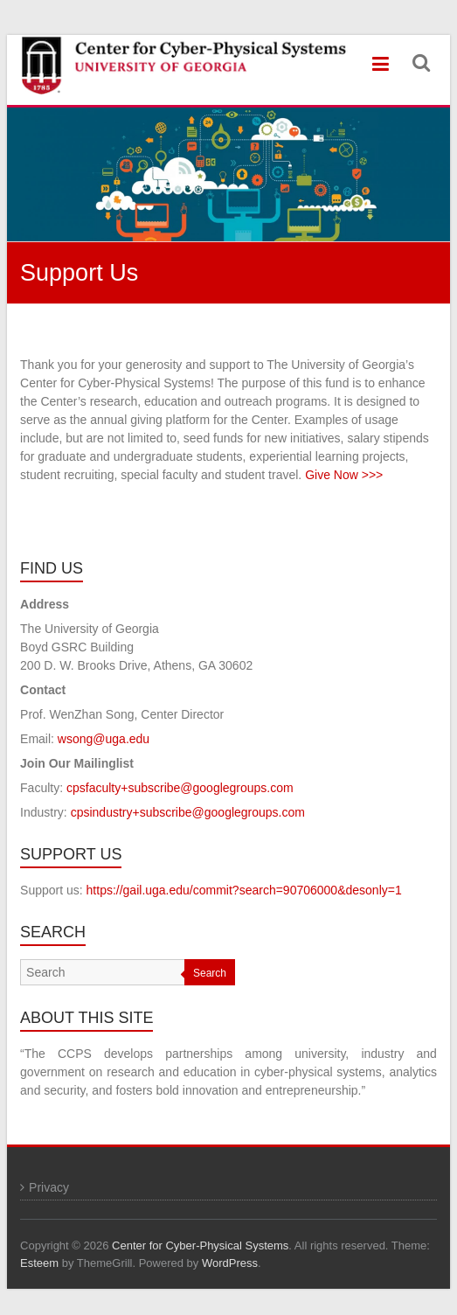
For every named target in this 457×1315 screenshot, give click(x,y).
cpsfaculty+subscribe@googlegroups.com (180, 788)
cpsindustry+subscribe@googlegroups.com (188, 812)
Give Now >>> (344, 475)
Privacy (49, 1187)
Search (209, 973)
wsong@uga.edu (103, 739)
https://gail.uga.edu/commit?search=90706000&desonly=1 (244, 890)
